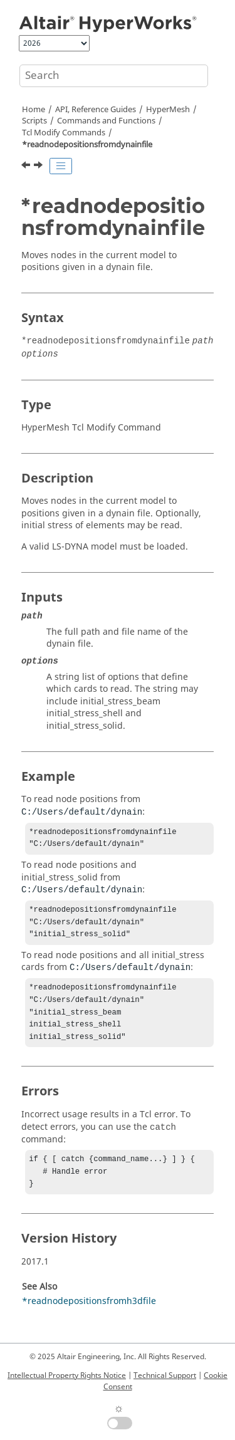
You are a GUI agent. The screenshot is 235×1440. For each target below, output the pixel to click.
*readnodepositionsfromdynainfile (87, 144)
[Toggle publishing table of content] (61, 166)
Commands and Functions (106, 121)
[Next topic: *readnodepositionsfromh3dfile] (39, 166)
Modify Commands (63, 132)
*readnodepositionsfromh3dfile (89, 1317)
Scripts (34, 121)
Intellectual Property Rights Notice (67, 1375)
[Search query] (113, 76)
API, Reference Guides (95, 109)
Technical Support (164, 1375)
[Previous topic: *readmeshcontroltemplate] (27, 166)
